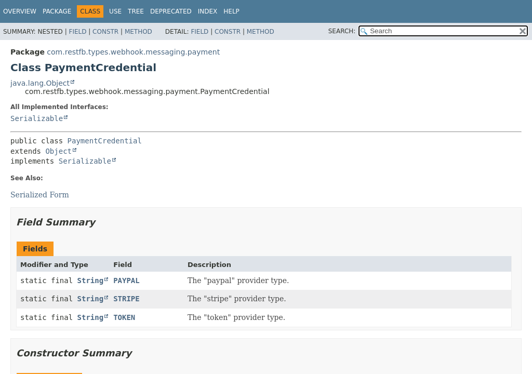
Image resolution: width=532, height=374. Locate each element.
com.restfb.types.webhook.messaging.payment (133, 52)
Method (138, 31)
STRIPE (126, 299)
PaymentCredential (105, 141)
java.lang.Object (40, 83)
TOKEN (124, 317)
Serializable (36, 118)
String (90, 280)
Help (231, 11)
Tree (136, 11)
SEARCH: (342, 31)
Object (58, 151)
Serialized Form (39, 195)
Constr (105, 31)
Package (57, 11)
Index (208, 11)
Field (77, 31)
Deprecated (171, 11)
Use (115, 11)
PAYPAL (126, 280)
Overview (19, 11)
